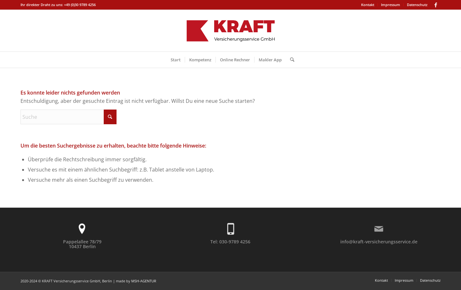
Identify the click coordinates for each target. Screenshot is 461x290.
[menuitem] (368, 4)
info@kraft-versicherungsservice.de (378, 242)
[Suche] (290, 60)
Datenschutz (417, 4)
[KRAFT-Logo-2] (230, 30)
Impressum (390, 4)
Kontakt (367, 4)
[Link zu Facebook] (436, 5)
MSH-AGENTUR (143, 281)
